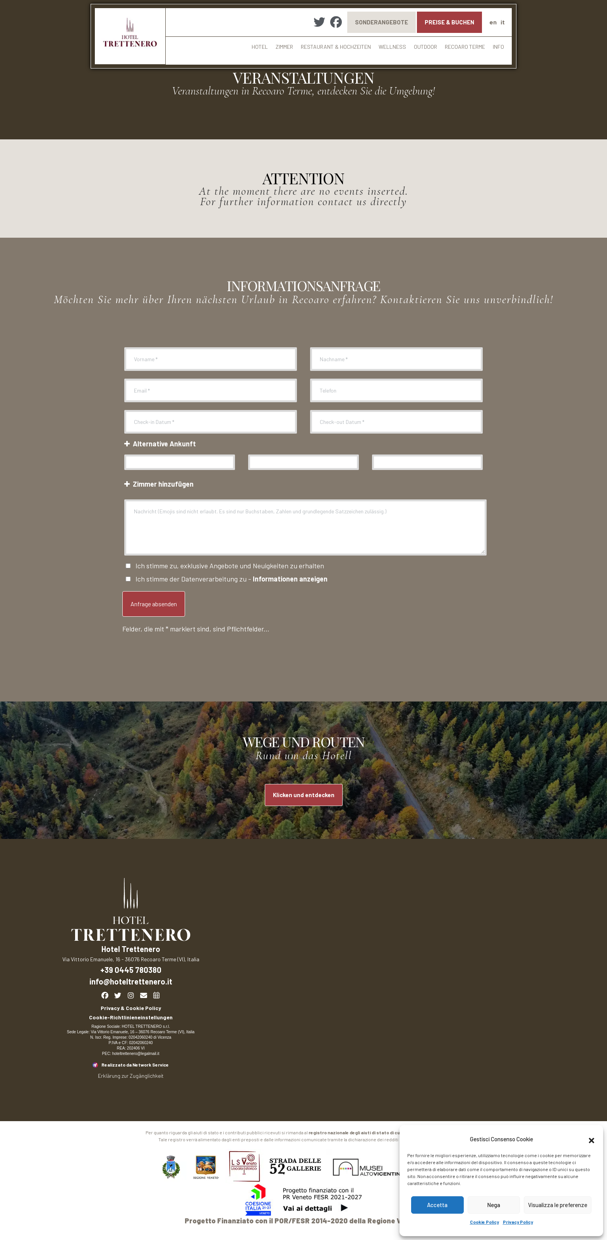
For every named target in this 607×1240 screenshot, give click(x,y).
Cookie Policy (484, 1222)
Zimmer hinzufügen (158, 484)
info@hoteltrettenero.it (130, 981)
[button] (591, 1139)
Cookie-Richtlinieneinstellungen (131, 1017)
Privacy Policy (518, 1222)
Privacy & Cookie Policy (131, 1008)
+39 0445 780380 (130, 969)
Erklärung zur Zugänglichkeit (131, 1075)
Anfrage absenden (153, 603)
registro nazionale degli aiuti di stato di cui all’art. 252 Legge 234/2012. (385, 1132)
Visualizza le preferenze (557, 1204)
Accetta (437, 1204)
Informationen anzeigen (290, 579)
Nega (493, 1204)
